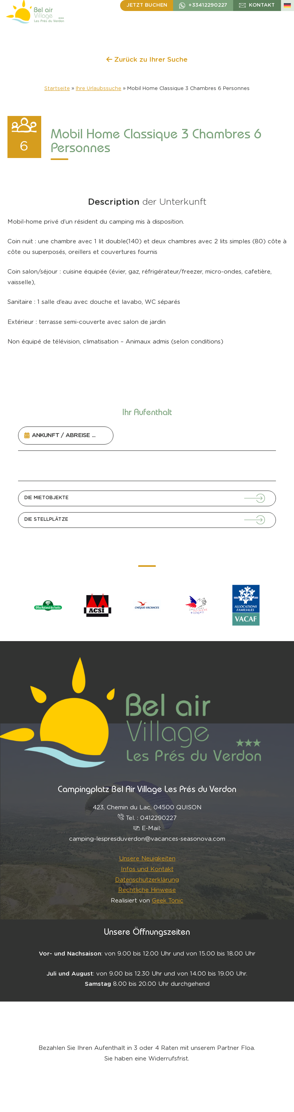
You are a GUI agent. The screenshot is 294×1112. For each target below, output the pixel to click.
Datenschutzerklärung (147, 880)
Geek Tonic (167, 901)
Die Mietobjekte (46, 497)
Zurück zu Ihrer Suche (147, 59)
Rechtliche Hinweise (147, 890)
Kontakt (262, 5)
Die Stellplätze (46, 519)
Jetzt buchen (146, 5)
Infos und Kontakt (147, 869)
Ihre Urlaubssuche (98, 88)
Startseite (57, 88)
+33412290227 (207, 5)
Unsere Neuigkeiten (147, 859)
